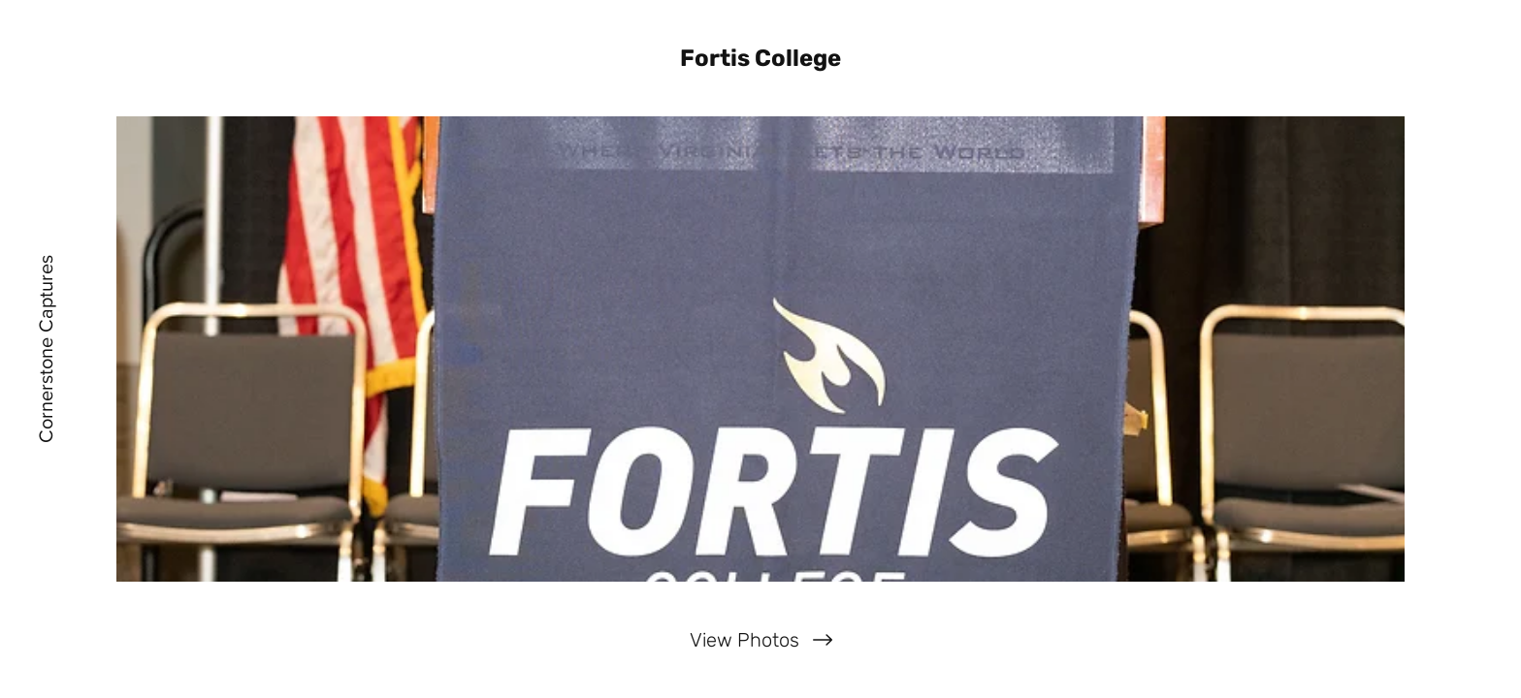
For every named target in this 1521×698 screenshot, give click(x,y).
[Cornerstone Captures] (45, 349)
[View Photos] (760, 639)
